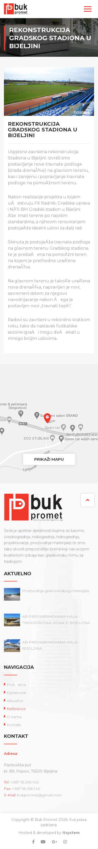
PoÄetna (16, 684)
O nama (14, 716)
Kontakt (14, 724)
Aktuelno (15, 700)
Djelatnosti (16, 692)
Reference (16, 708)
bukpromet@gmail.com (39, 795)
